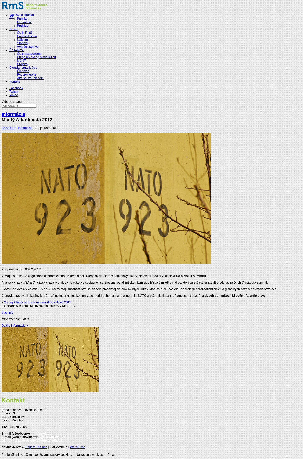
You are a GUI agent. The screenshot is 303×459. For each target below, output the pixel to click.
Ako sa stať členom (30, 78)
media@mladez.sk (52, 437)
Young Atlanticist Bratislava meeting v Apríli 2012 (37, 302)
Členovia (23, 71)
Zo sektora (9, 128)
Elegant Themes (36, 447)
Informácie (24, 22)
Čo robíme (16, 50)
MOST (21, 60)
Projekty (22, 25)
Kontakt (14, 81)
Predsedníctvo (27, 36)
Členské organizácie (23, 67)
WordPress (77, 447)
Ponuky (22, 18)
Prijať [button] (111, 454)
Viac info (7, 312)
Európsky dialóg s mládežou (36, 57)
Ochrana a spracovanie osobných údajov (32, 440)
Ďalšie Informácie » (15, 325)
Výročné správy (27, 46)
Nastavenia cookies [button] (89, 454)
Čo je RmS (24, 32)
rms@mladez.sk (42, 433)
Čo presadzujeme (29, 53)
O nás (13, 29)
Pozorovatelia (26, 74)
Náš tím (22, 39)
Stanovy (22, 43)
